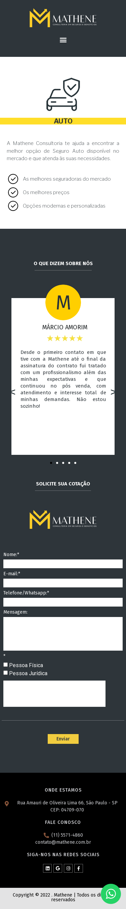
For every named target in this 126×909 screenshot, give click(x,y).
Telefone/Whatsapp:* (26, 593)
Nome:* (11, 554)
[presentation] (54, 694)
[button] (63, 39)
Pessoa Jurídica (28, 673)
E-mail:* (11, 574)
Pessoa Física (26, 665)
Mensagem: (15, 612)
